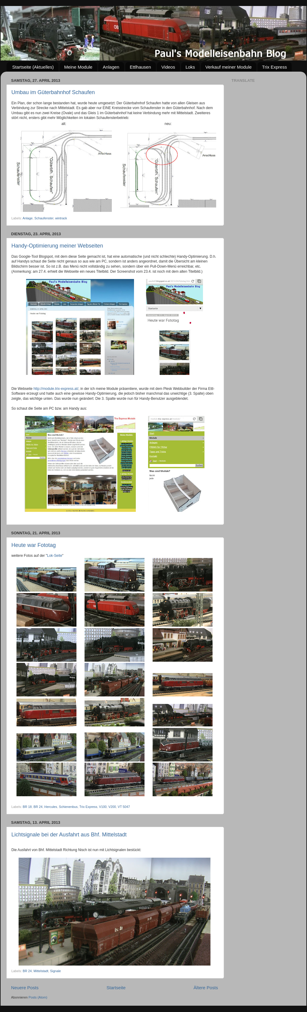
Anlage (27, 218)
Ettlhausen (140, 67)
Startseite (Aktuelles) (33, 67)
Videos (168, 67)
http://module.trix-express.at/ (56, 389)
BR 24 (38, 807)
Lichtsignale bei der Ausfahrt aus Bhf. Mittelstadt (69, 835)
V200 (112, 807)
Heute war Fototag (33, 545)
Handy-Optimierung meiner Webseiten (57, 246)
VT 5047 (124, 807)
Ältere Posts (206, 987)
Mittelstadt (41, 971)
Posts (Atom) (37, 997)
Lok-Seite (54, 555)
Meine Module (78, 67)
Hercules (50, 807)
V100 (102, 807)
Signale (55, 971)
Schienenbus (68, 807)
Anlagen (111, 67)
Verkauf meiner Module (228, 67)
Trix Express (274, 67)
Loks (190, 67)
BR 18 (27, 807)
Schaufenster (43, 218)
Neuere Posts (25, 987)
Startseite (116, 987)
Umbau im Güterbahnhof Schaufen (53, 92)
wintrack (61, 218)
